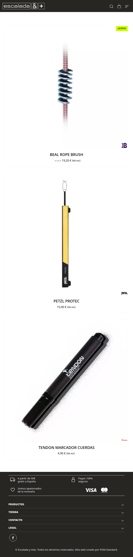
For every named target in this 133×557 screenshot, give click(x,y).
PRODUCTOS (67, 504)
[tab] (67, 504)
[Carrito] (119, 6)
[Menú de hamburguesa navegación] (126, 6)
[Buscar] (111, 6)
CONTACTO (67, 520)
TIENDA (67, 512)
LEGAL (67, 528)
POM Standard (108, 549)
